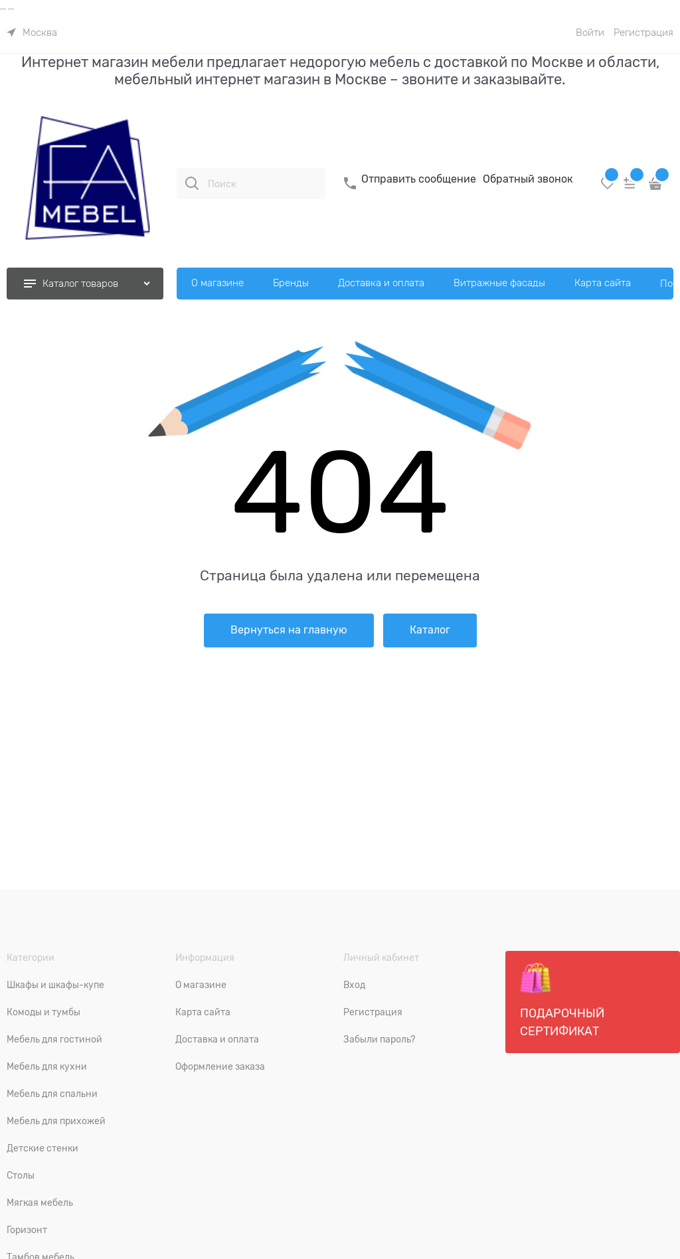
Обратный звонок (528, 179)
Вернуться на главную (288, 630)
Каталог (430, 630)
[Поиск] (192, 183)
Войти (590, 32)
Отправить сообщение (418, 179)
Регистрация (643, 32)
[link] (32, 33)
